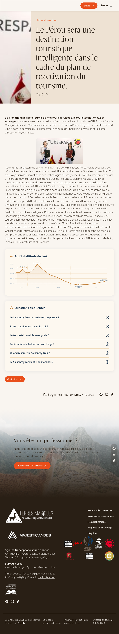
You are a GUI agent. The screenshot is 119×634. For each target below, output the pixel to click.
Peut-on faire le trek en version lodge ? (59, 344)
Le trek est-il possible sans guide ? (59, 335)
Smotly (21, 623)
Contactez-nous (14, 379)
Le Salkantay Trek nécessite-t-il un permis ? (59, 317)
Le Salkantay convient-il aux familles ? (59, 362)
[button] (107, 5)
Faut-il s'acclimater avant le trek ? (59, 326)
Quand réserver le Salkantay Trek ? (59, 353)
